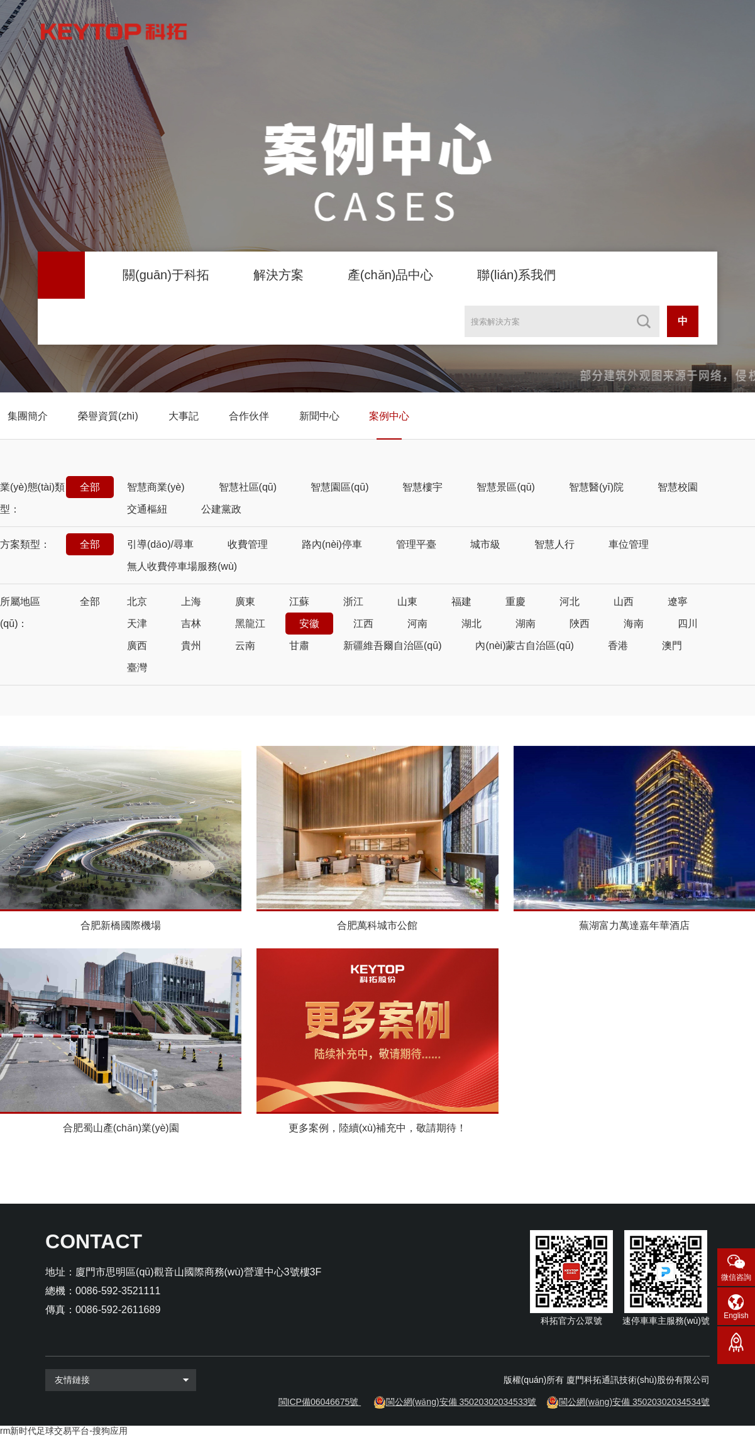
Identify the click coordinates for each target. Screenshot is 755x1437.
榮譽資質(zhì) (108, 416)
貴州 (191, 645)
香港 (618, 645)
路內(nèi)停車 (332, 544)
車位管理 (629, 544)
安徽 (309, 623)
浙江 (353, 601)
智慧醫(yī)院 (596, 487)
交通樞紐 (147, 509)
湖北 (471, 623)
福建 (461, 601)
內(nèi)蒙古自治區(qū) (524, 645)
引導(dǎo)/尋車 (160, 544)
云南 (245, 645)
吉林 (191, 623)
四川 (688, 623)
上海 (191, 601)
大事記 (183, 416)
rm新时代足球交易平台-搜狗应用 (64, 1431)
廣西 (137, 645)
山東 (407, 601)
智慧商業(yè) (156, 487)
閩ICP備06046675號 (318, 1402)
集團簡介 (28, 416)
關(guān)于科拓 (166, 275)
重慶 (515, 601)
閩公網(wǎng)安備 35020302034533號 (461, 1402)
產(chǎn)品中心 (391, 275)
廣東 (245, 601)
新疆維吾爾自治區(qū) (392, 645)
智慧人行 (554, 544)
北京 (137, 601)
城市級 (485, 544)
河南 (417, 623)
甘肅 (299, 645)
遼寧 (678, 601)
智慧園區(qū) (339, 487)
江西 (363, 623)
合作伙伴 (249, 416)
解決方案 (278, 275)
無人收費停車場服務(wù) (182, 566)
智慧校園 (678, 487)
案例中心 (389, 416)
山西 (624, 601)
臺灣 (137, 667)
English (736, 1315)
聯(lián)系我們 (516, 275)
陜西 (580, 623)
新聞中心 (319, 416)
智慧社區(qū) (248, 487)
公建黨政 (221, 509)
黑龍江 (250, 623)
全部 (90, 487)
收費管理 (248, 544)
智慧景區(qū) (505, 487)
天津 (137, 623)
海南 (634, 623)
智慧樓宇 (422, 487)
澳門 (672, 645)
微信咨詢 (736, 1277)
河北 (569, 601)
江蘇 (299, 601)
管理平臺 (416, 544)
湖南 (525, 623)
